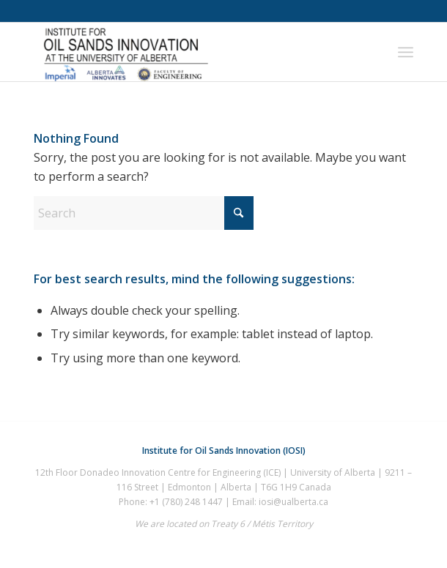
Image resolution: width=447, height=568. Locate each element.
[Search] (144, 213)
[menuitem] (405, 52)
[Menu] (405, 52)
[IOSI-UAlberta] (186, 52)
